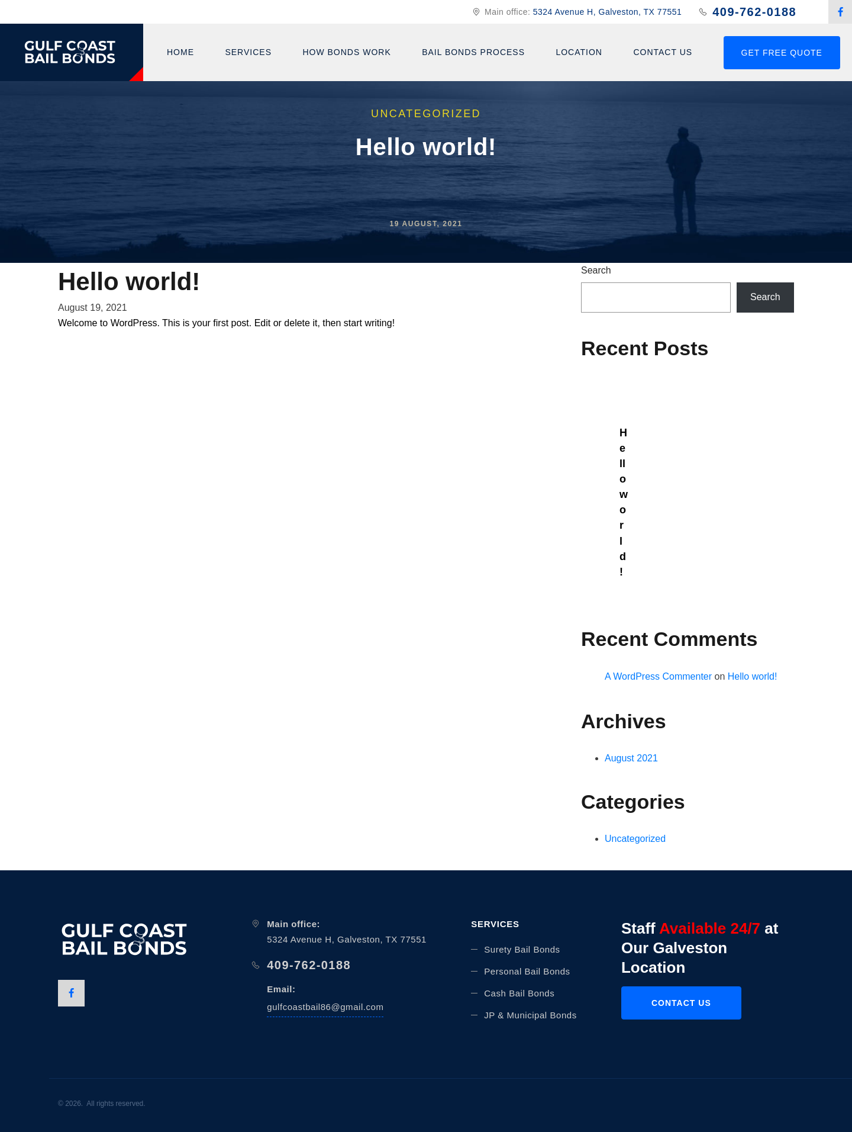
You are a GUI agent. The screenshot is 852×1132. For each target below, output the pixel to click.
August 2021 (631, 758)
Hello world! (622, 502)
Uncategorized (635, 839)
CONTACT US (681, 1003)
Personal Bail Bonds (527, 971)
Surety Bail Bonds (522, 949)
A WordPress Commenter (658, 676)
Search (596, 270)
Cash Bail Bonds (519, 993)
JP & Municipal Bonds (530, 1015)
